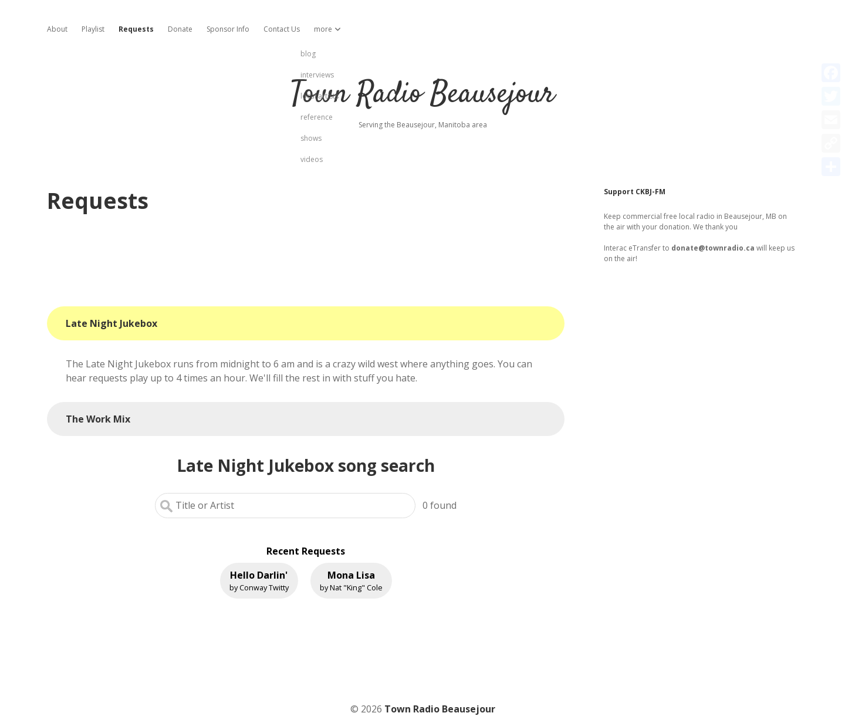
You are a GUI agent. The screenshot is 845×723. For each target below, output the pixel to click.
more (323, 29)
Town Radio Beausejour (422, 94)
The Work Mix (98, 419)
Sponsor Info (228, 29)
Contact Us (281, 29)
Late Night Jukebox (111, 323)
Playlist (93, 29)
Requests (136, 29)
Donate (180, 29)
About (57, 29)
